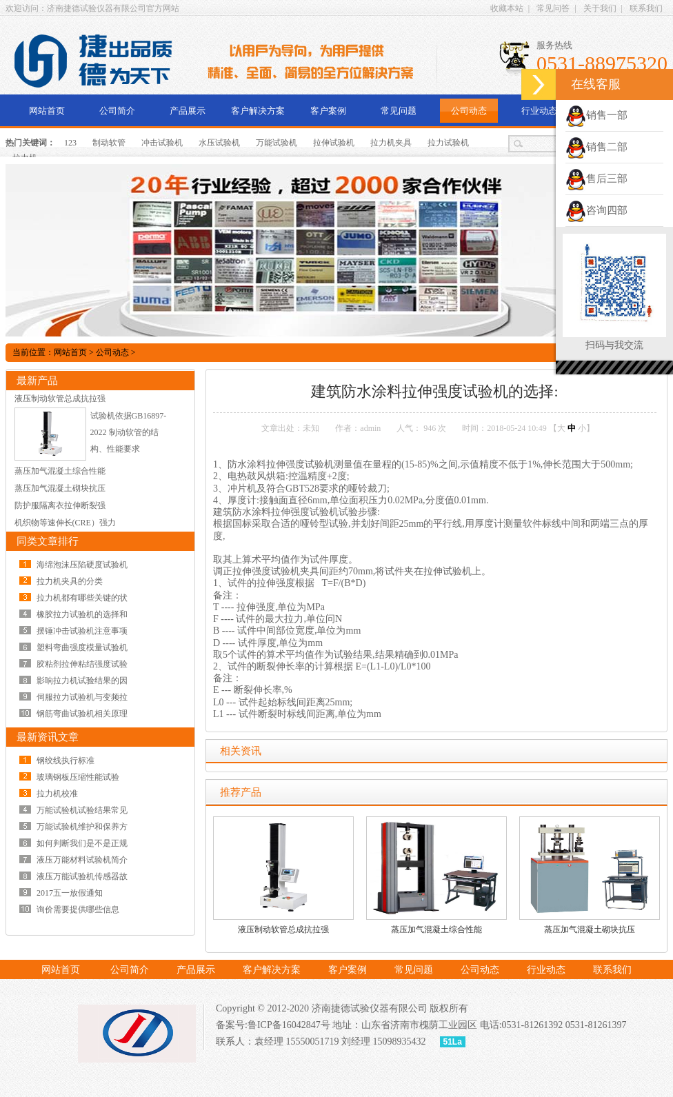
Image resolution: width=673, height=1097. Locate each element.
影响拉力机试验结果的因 (82, 680)
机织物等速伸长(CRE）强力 (65, 522)
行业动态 (539, 110)
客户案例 (328, 110)
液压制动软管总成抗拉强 (283, 929)
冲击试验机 (162, 143)
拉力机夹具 (391, 143)
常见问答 (553, 8)
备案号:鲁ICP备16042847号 (273, 1025)
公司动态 (469, 110)
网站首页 (47, 110)
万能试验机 (276, 143)
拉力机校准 (57, 793)
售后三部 (596, 178)
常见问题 (398, 110)
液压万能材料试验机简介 (82, 860)
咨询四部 (596, 210)
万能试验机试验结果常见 (82, 810)
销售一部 (596, 115)
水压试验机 (219, 143)
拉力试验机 (448, 143)
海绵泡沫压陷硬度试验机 (82, 565)
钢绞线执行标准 (65, 760)
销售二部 (596, 146)
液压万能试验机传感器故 (82, 876)
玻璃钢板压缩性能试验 (78, 777)
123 (70, 143)
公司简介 (117, 110)
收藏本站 (506, 8)
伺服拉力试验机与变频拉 (82, 697)
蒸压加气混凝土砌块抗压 (589, 929)
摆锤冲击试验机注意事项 (82, 631)
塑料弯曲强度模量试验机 (82, 647)
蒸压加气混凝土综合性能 (436, 929)
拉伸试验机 (333, 143)
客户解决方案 (258, 110)
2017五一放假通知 (70, 893)
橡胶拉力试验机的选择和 (82, 614)
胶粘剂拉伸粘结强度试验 (82, 664)
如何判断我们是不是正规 (82, 843)
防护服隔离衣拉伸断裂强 (60, 505)
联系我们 (646, 8)
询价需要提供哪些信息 (78, 909)
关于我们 (599, 8)
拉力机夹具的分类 (70, 581)
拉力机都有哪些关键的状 (82, 598)
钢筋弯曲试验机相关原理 (82, 713)
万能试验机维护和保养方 (82, 827)
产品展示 (187, 110)
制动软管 (108, 143)
